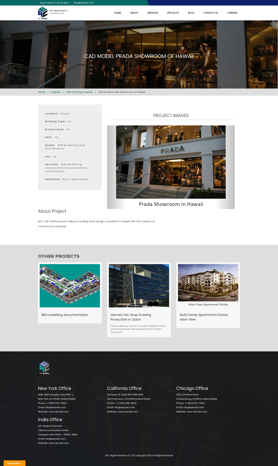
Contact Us (210, 13)
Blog (191, 13)
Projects (173, 13)
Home (117, 13)
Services (152, 13)
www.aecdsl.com (59, 411)
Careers (232, 13)
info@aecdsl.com (83, 2)
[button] (116, 167)
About (134, 13)
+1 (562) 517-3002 (56, 403)
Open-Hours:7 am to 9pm (53, 2)
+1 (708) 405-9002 (126, 403)
